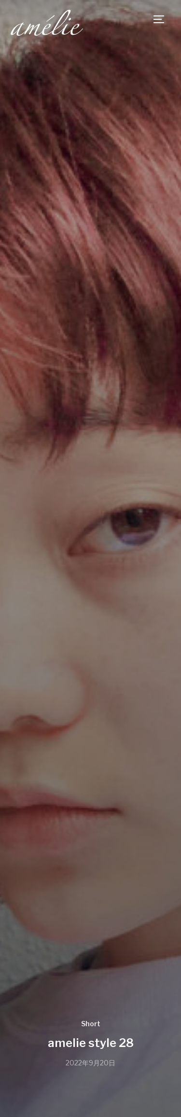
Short (90, 1023)
